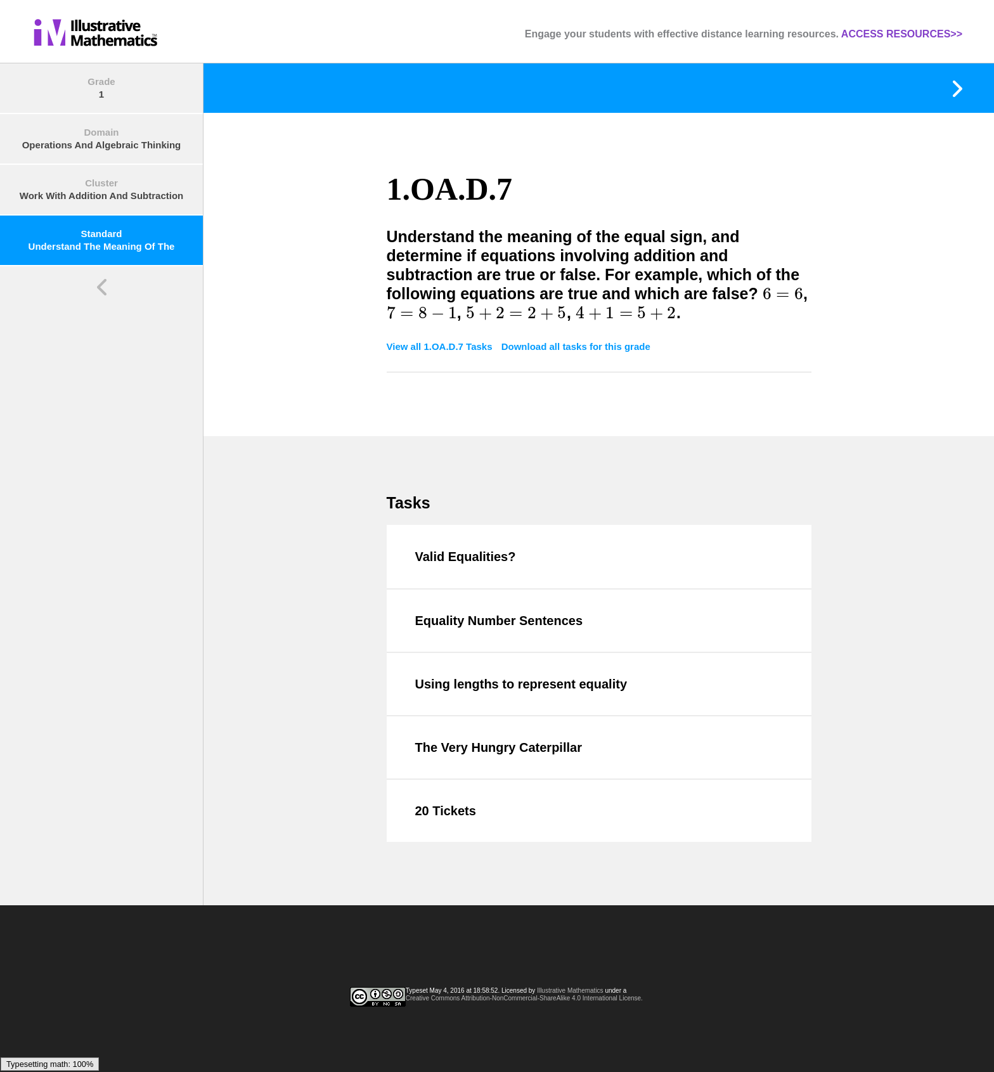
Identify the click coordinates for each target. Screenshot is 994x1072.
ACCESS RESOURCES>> (901, 34)
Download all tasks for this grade (575, 346)
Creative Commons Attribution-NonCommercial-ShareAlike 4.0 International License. (524, 998)
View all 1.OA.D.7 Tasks (441, 346)
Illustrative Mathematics (570, 990)
